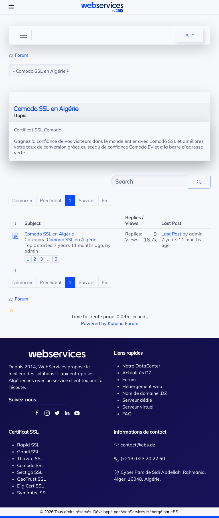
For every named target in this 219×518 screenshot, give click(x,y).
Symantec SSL (32, 492)
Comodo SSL (30, 465)
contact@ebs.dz (138, 445)
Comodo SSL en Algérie (45, 109)
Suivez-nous (22, 400)
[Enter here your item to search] (149, 181)
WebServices (133, 511)
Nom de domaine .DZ (144, 393)
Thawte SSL (30, 458)
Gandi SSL (28, 451)
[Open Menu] (11, 7)
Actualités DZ (136, 372)
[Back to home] (102, 7)
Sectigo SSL (29, 472)
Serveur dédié (137, 400)
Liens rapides (128, 353)
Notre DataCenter (141, 366)
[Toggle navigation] (24, 35)
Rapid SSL (28, 445)
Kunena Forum (123, 323)
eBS (174, 511)
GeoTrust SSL (31, 479)
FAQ (126, 414)
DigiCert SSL (30, 486)
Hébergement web (142, 386)
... (48, 259)
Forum (129, 379)
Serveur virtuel (137, 407)
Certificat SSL (23, 432)
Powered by (94, 323)
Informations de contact (140, 432)
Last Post (171, 234)
